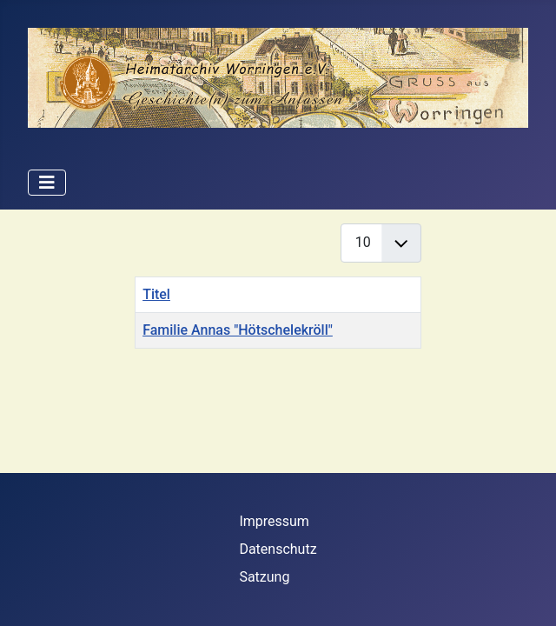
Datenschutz (277, 549)
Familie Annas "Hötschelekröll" (237, 330)
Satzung (264, 577)
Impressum (274, 521)
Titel (156, 294)
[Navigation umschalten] (47, 183)
